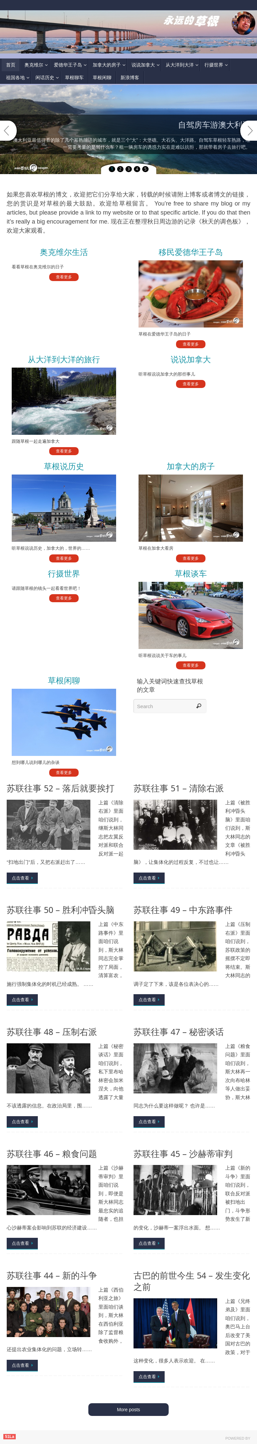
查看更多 (64, 277)
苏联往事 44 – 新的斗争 (52, 1275)
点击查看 (23, 878)
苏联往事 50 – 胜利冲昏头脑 (60, 910)
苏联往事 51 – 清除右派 (179, 788)
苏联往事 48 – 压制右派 (52, 1032)
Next (248, 131)
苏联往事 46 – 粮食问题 (52, 1154)
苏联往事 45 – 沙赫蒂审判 (183, 1154)
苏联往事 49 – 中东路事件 (183, 910)
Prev (8, 131)
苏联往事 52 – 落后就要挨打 (60, 788)
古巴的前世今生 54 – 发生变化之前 (192, 1281)
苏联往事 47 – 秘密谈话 (179, 1032)
